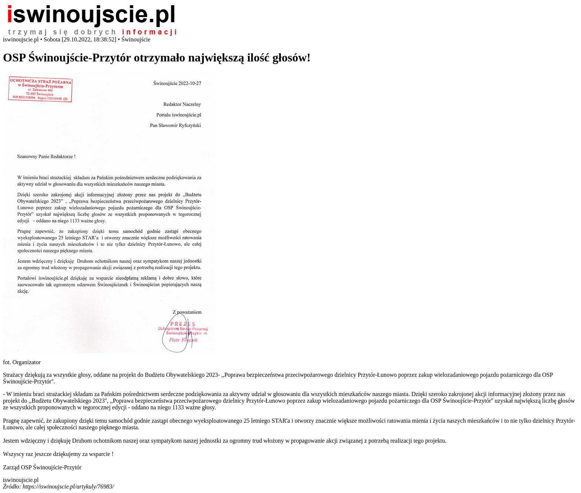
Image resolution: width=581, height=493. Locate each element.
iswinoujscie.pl (21, 480)
